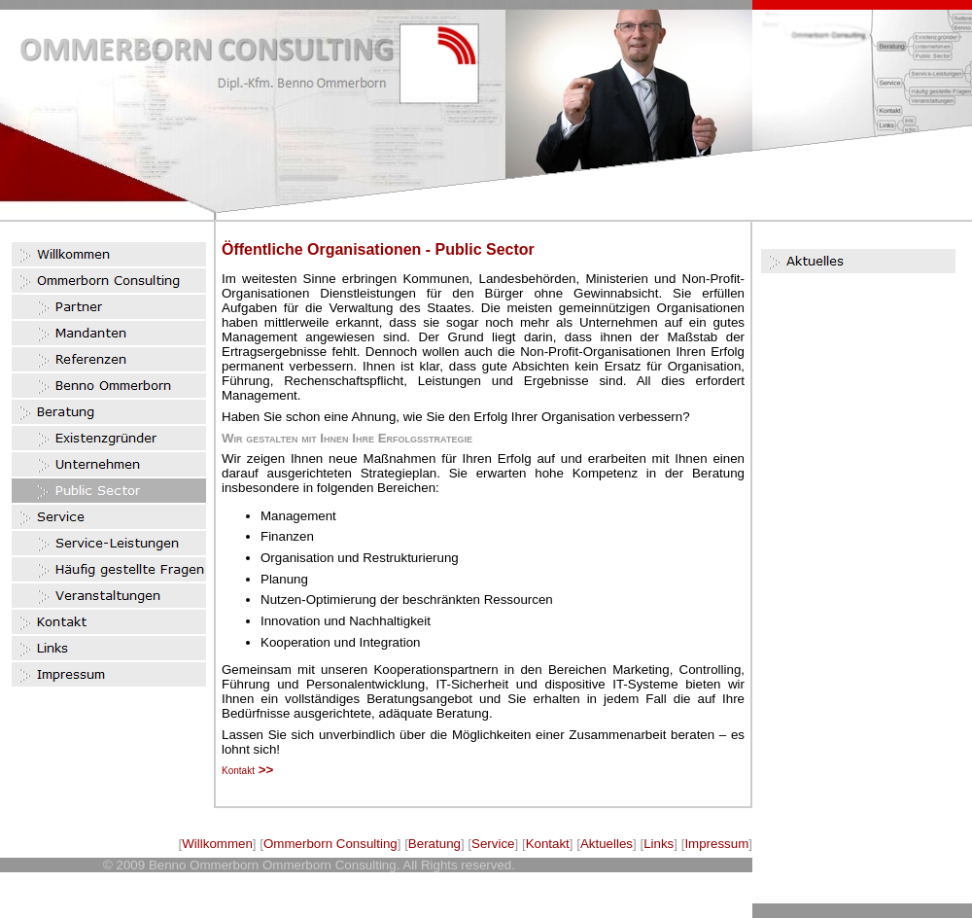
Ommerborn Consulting (330, 843)
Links (658, 843)
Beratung (434, 843)
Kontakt (548, 843)
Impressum (716, 843)
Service (492, 843)
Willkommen (217, 843)
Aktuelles (606, 843)
